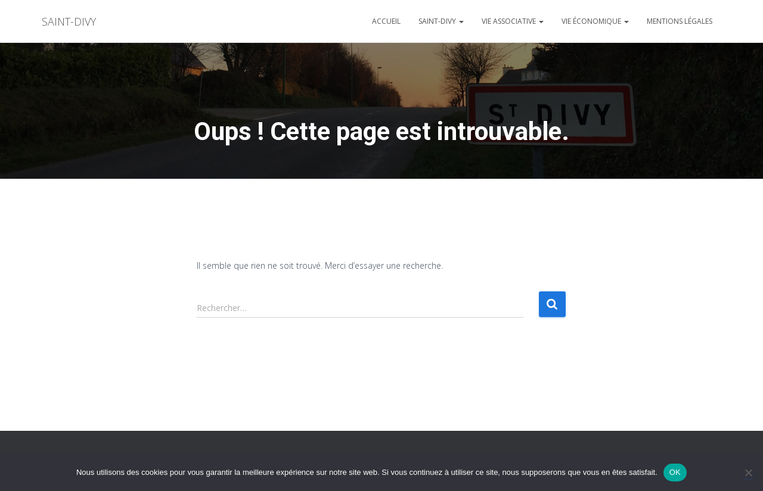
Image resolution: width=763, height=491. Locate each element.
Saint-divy (441, 21)
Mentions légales (679, 21)
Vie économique (595, 21)
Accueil (386, 21)
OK (675, 472)
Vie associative (513, 21)
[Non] (748, 472)
